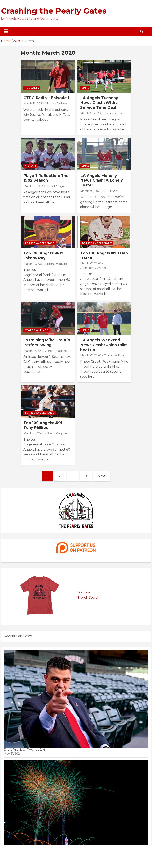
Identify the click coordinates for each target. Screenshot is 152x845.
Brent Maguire (57, 186)
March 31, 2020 (33, 103)
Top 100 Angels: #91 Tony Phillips (42, 425)
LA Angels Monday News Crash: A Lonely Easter (101, 180)
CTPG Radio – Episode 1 (46, 98)
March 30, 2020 (34, 186)
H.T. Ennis (110, 191)
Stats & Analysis (36, 330)
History (30, 165)
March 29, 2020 (34, 264)
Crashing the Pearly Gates (53, 11)
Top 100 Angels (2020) (40, 243)
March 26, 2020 (33, 433)
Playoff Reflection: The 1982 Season (46, 178)
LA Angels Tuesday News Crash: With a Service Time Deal (99, 103)
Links (85, 88)
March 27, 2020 (90, 263)
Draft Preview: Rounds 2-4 (24, 749)
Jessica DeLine (56, 103)
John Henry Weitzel (93, 267)
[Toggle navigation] (6, 31)
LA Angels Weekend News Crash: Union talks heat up (103, 345)
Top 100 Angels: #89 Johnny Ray (43, 255)
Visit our (84, 592)
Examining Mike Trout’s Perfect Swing (46, 342)
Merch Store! (88, 597)
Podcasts (32, 88)
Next (102, 476)
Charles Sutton (113, 113)
